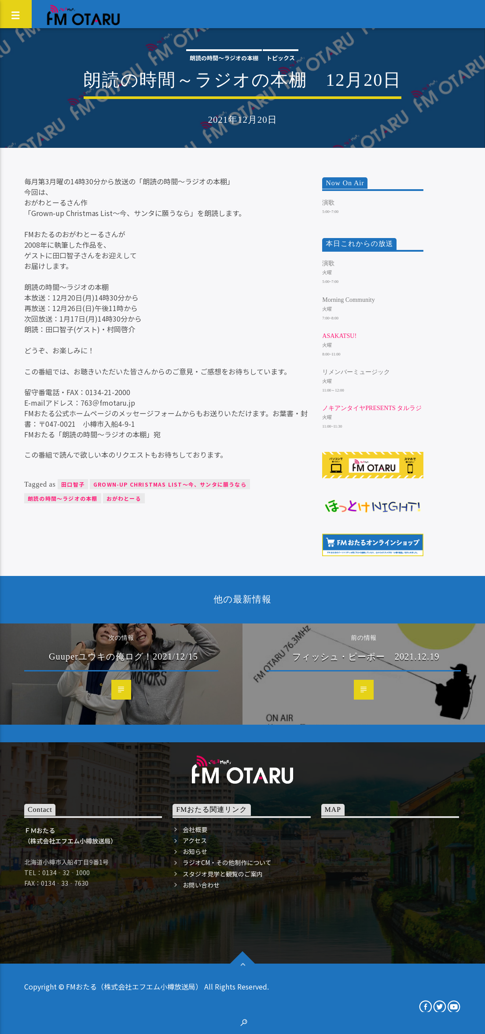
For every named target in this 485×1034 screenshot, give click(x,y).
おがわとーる (124, 498)
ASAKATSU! (339, 336)
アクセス (195, 840)
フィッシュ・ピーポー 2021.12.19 (365, 656)
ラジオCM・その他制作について (227, 862)
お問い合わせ (201, 884)
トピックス (280, 58)
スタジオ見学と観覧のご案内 (223, 873)
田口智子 (73, 484)
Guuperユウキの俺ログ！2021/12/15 (123, 656)
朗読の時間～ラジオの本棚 (224, 58)
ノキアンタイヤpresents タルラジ (372, 408)
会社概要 (195, 829)
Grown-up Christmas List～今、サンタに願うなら (169, 484)
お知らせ (195, 851)
